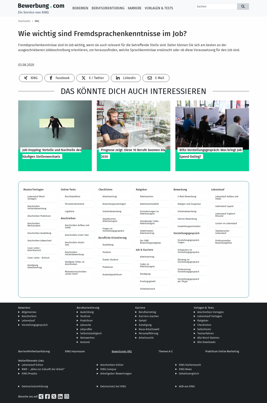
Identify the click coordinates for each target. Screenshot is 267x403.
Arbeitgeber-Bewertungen (116, 373)
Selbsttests (204, 329)
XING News (185, 369)
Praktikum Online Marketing (222, 351)
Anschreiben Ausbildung (39, 233)
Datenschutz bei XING (113, 386)
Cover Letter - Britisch (38, 257)
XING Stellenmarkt (190, 365)
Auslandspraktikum (112, 274)
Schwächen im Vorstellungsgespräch (188, 251)
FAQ (37, 21)
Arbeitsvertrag (110, 196)
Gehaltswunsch (147, 288)
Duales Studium (110, 259)
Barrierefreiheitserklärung (34, 351)
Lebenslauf (28, 320)
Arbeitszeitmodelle (149, 204)
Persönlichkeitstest (74, 204)
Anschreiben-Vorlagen (210, 312)
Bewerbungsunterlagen (114, 204)
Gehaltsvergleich (189, 373)
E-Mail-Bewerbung (187, 196)
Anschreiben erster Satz (77, 235)
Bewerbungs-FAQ (122, 351)
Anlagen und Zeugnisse (189, 204)
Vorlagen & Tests (159, 8)
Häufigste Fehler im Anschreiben (74, 263)
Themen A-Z (166, 351)
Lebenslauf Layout (224, 206)
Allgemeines (29, 312)
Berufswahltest (72, 196)
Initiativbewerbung (112, 211)
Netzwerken (87, 338)
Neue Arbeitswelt (149, 329)
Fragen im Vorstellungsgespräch (113, 229)
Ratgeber (202, 320)
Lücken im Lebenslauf (226, 223)
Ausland (85, 342)
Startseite (24, 21)
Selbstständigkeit (91, 333)
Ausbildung (108, 244)
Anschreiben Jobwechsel (39, 240)
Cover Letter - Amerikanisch (34, 249)
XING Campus (108, 369)
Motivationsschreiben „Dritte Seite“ (75, 272)
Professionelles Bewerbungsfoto (223, 241)
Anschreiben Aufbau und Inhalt (77, 226)
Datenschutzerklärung (35, 386)
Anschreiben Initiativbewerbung (37, 207)
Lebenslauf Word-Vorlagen (36, 197)
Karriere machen (149, 316)
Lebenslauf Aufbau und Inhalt (226, 197)
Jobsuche (85, 325)
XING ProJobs (29, 373)
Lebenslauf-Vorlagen (209, 316)
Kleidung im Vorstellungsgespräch (188, 260)
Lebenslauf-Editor (32, 365)
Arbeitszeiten (146, 196)
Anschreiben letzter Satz (74, 243)
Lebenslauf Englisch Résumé (225, 215)
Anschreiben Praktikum (39, 216)
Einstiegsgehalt (148, 281)
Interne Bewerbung (187, 218)
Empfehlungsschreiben (189, 226)
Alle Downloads (206, 342)
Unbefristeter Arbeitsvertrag (147, 232)
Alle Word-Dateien (208, 338)
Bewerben (80, 8)
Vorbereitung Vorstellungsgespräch (188, 270)
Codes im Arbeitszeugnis (147, 265)
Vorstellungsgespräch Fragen (188, 241)
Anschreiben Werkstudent (34, 224)
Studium (107, 252)
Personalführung (148, 333)
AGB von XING (187, 386)
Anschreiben (29, 316)
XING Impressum (75, 351)
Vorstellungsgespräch (35, 325)
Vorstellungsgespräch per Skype (188, 280)
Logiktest (69, 211)
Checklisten (204, 325)
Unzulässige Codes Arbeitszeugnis (149, 222)
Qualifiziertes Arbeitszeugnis (110, 220)
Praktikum (108, 267)
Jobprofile (86, 329)
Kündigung (145, 273)
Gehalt (143, 320)
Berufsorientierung (108, 8)
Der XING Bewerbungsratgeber (150, 241)
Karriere (134, 8)
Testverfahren (205, 333)
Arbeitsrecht (146, 338)
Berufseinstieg (147, 312)
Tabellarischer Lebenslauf (222, 232)
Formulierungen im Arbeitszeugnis (149, 212)
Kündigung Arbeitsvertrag (35, 266)
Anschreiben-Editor (111, 365)
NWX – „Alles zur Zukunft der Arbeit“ (43, 369)
